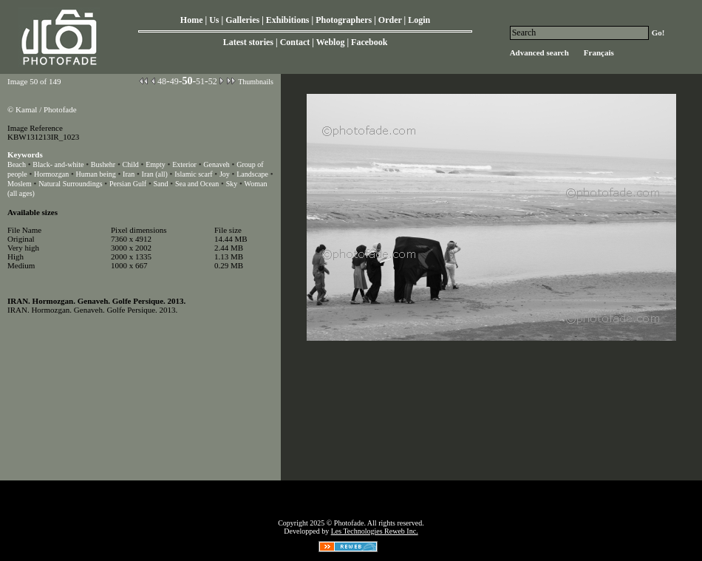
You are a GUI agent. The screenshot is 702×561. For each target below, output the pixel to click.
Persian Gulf (127, 184)
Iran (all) (155, 174)
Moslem (19, 184)
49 (174, 81)
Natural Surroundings (70, 184)
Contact (295, 42)
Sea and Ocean (197, 184)
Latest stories (248, 42)
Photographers (344, 20)
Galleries (242, 20)
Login (419, 20)
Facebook (369, 42)
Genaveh (216, 164)
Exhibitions (288, 20)
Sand (161, 184)
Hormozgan (51, 174)
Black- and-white (58, 164)
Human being (96, 174)
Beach (16, 164)
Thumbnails (255, 82)
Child (131, 164)
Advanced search (539, 52)
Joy (224, 174)
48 (161, 81)
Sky (232, 184)
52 (212, 81)
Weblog (330, 42)
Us (214, 20)
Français (599, 52)
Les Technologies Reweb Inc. (374, 531)
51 (200, 81)
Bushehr (103, 164)
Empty (156, 164)
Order (390, 20)
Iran (128, 174)
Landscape (252, 174)
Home (191, 20)
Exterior (184, 164)
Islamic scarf (193, 174)
